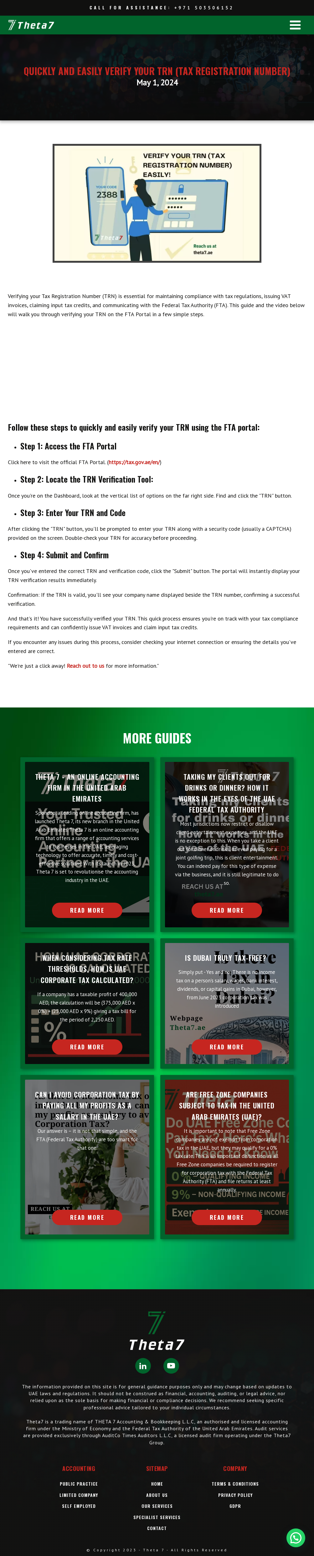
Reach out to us (85, 665)
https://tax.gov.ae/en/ (134, 462)
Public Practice (79, 1483)
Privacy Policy (235, 1495)
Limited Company (78, 1495)
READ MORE (87, 910)
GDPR (235, 1505)
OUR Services (157, 1505)
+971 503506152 (204, 8)
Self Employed (79, 1505)
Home (157, 1483)
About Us (157, 1495)
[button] (295, 1537)
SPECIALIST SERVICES (157, 1517)
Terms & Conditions (235, 1483)
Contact (157, 1528)
